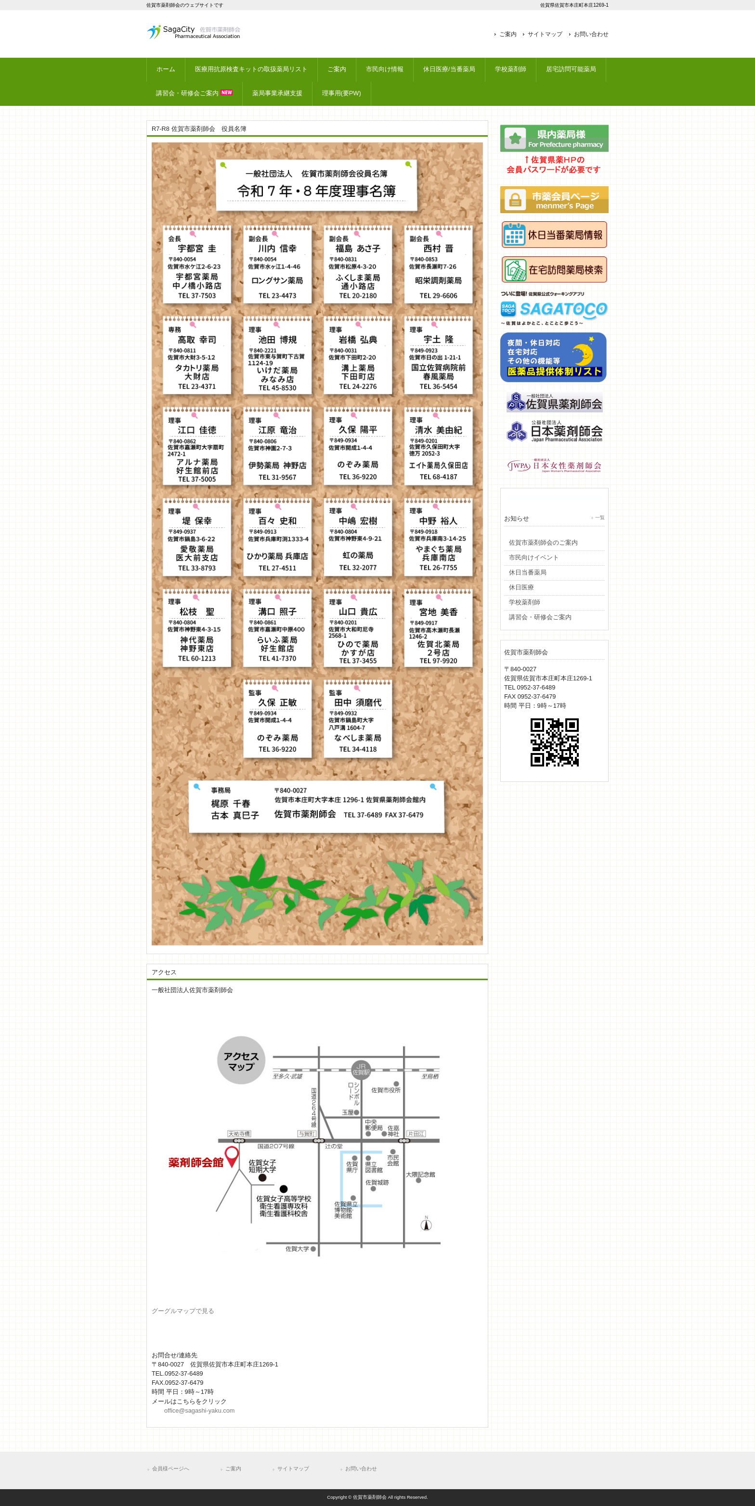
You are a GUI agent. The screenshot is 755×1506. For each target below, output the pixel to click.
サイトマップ (545, 34)
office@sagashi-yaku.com (199, 1410)
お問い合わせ (591, 34)
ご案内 (508, 34)
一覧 (600, 517)
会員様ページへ (170, 1468)
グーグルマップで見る (183, 1311)
